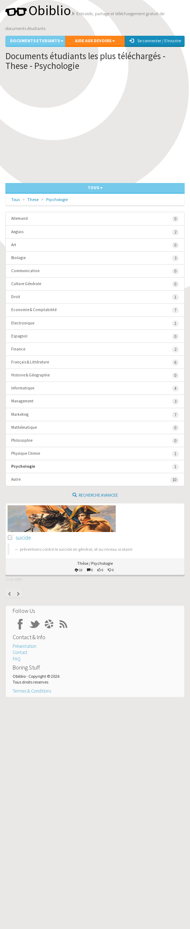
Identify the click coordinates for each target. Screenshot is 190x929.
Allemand (95, 219)
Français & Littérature (95, 362)
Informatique (95, 388)
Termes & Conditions (32, 691)
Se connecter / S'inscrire (155, 40)
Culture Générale (95, 284)
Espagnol (95, 336)
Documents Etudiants (36, 40)
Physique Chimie (95, 454)
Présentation (24, 646)
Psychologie (57, 199)
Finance (95, 349)
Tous (15, 199)
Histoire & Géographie (95, 375)
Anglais (95, 232)
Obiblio (38, 10)
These (33, 199)
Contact (20, 652)
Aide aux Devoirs (95, 40)
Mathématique (95, 428)
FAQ (17, 659)
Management (95, 401)
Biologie (95, 258)
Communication (95, 271)
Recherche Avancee (95, 495)
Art (95, 245)
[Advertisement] (95, 128)
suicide (23, 537)
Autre (95, 480)
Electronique (95, 323)
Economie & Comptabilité (95, 310)
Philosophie (95, 441)
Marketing (95, 415)
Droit (95, 297)
